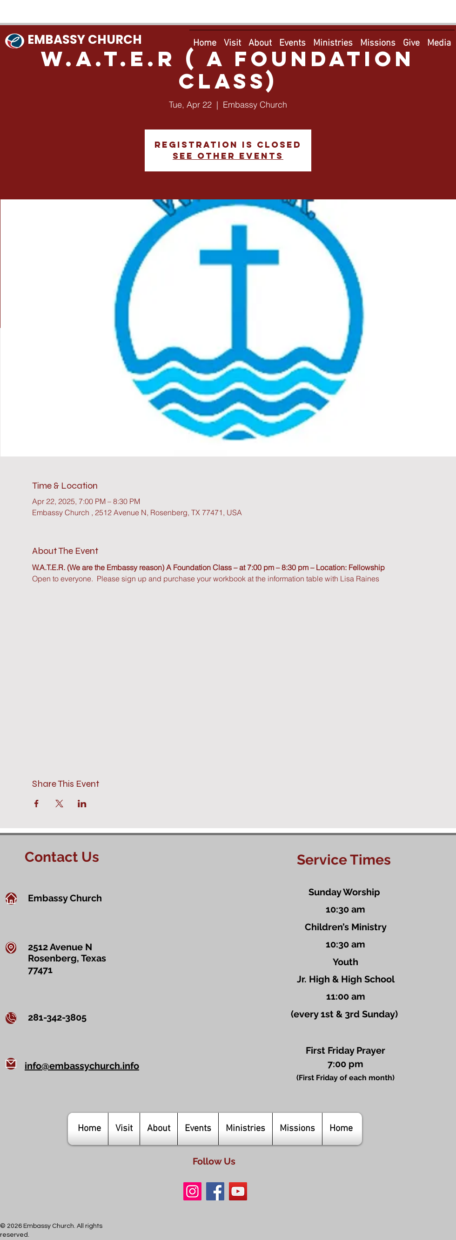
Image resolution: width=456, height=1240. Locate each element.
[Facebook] (215, 1191)
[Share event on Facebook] (36, 803)
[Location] (11, 948)
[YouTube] (238, 1191)
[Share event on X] (59, 803)
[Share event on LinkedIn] (82, 803)
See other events (228, 155)
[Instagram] (192, 1191)
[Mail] (11, 1064)
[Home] (11, 899)
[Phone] (11, 1018)
